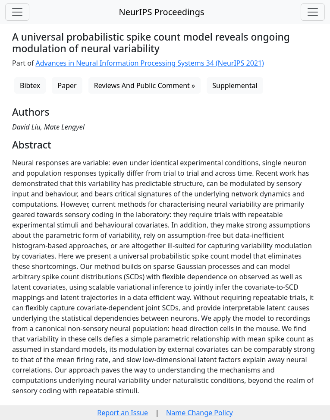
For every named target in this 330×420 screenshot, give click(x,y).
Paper (66, 85)
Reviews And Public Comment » (144, 85)
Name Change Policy (199, 412)
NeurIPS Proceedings (161, 12)
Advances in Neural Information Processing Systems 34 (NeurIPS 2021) (150, 63)
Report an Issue (122, 412)
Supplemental (234, 85)
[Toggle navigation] (17, 12)
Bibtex (30, 85)
